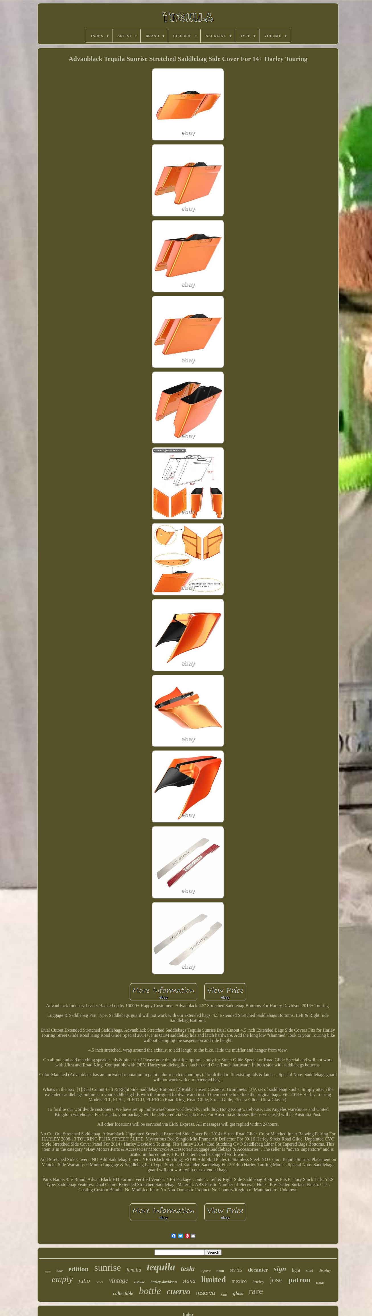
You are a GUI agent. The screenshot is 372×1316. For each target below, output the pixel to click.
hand (224, 1294)
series (236, 1270)
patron (299, 1280)
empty (62, 1279)
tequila (161, 1267)
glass (238, 1293)
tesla (188, 1268)
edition (78, 1269)
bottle (150, 1291)
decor (99, 1282)
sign (280, 1269)
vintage (118, 1280)
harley (258, 1281)
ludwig (320, 1282)
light (296, 1270)
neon (220, 1270)
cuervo (178, 1291)
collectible (123, 1293)
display (325, 1270)
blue (59, 1270)
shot (309, 1270)
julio (84, 1280)
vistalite (139, 1282)
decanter (258, 1270)
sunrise (107, 1267)
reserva (205, 1293)
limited (213, 1279)
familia (134, 1270)
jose (276, 1279)
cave (48, 1271)
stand (189, 1280)
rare (256, 1291)
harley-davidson (163, 1282)
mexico (239, 1281)
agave (206, 1270)
